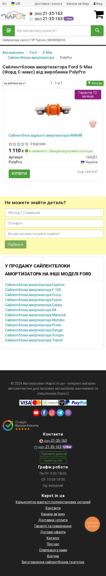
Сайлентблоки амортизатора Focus (33, 295)
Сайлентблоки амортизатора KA (31, 310)
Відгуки (53, 556)
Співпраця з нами (53, 550)
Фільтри (95, 83)
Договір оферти (53, 532)
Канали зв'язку (78, 4)
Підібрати (15, 244)
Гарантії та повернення (53, 526)
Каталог (53, 538)
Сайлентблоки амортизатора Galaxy (33, 305)
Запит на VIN (53, 460)
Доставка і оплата (48, 4)
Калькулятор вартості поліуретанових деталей (53, 502)
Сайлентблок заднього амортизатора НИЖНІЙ (45, 135)
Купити (19, 173)
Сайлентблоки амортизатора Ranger (34, 330)
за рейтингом (14, 83)
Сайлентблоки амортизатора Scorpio (34, 335)
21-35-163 (46, 13)
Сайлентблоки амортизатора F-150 (33, 290)
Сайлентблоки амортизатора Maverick (35, 315)
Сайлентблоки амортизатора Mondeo (35, 320)
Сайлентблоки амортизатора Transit (34, 340)
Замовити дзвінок (53, 454)
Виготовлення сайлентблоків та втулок (53, 562)
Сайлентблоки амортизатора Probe (33, 325)
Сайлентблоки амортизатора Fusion (33, 300)
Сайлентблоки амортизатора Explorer (35, 285)
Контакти (53, 508)
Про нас (53, 544)
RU (4, 4)
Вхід (97, 4)
